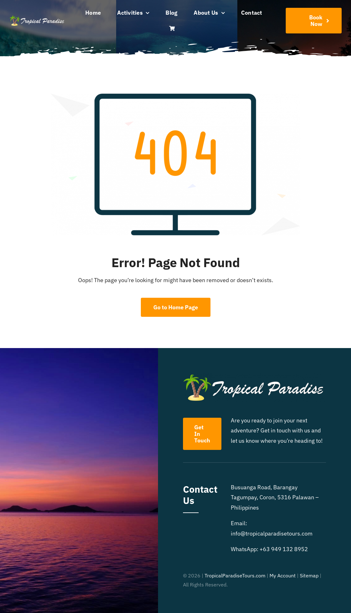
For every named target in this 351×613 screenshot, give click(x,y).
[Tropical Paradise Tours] (37, 17)
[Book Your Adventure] (314, 20)
